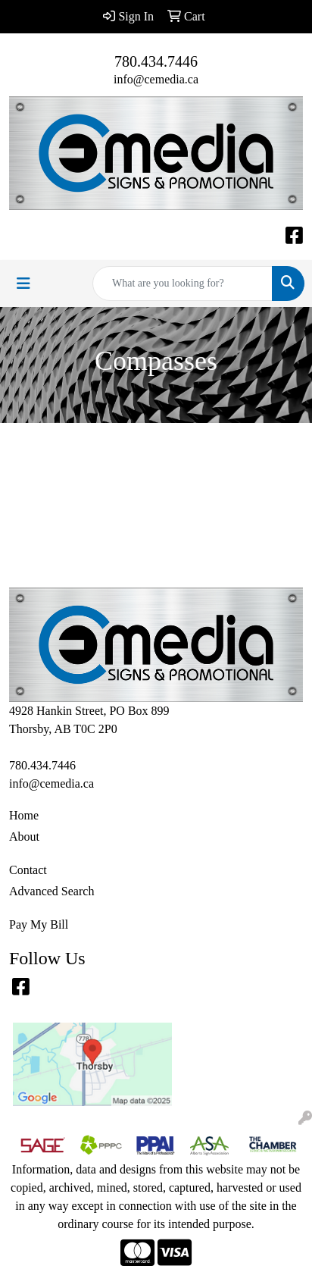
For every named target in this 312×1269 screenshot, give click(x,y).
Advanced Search (51, 891)
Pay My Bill (38, 924)
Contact (28, 869)
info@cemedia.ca (156, 79)
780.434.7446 (156, 61)
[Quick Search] (182, 283)
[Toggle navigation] (23, 283)
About (24, 836)
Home (24, 815)
